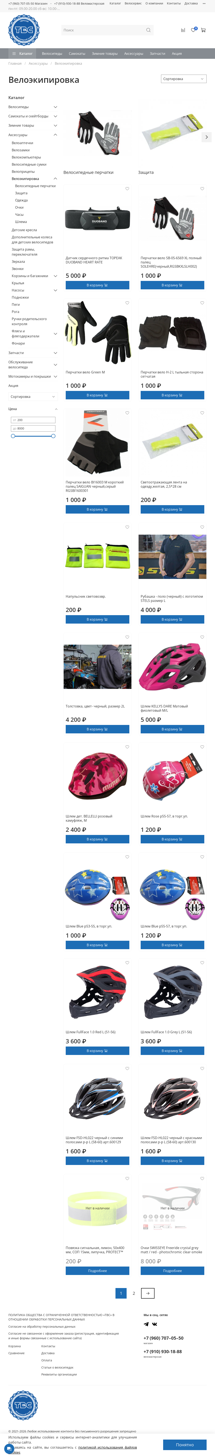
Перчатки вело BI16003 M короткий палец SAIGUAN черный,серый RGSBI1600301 (95, 486)
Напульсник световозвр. (86, 596)
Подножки (20, 297)
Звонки (18, 268)
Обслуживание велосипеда (20, 364)
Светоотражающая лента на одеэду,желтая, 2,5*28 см (164, 484)
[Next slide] (207, 137)
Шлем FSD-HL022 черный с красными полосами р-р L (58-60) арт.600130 (171, 1139)
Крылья (18, 283)
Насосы (18, 290)
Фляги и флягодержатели (25, 333)
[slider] (13, 436)
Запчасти (157, 53)
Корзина (14, 1346)
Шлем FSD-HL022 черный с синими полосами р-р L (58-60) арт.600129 (94, 1139)
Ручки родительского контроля (29, 321)
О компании (154, 3)
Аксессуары (133, 53)
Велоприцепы (23, 171)
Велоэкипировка (25, 178)
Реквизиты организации (59, 1374)
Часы (19, 214)
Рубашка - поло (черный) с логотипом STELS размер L (172, 598)
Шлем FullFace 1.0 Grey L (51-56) (166, 1032)
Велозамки (21, 150)
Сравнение (16, 1353)
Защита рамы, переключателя (24, 252)
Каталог (115, 3)
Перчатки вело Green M (85, 372)
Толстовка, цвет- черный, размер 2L (95, 706)
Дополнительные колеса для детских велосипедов (32, 239)
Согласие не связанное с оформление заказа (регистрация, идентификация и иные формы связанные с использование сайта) (63, 1335)
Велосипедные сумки (29, 164)
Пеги (16, 304)
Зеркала (18, 261)
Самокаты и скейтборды (28, 116)
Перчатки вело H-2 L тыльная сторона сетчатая (172, 374)
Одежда (21, 200)
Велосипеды (52, 53)
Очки (19, 207)
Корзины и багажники (30, 276)
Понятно (185, 1445)
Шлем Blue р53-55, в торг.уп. (89, 926)
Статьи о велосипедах (57, 1367)
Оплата (46, 1360)
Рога (15, 311)
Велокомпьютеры (26, 157)
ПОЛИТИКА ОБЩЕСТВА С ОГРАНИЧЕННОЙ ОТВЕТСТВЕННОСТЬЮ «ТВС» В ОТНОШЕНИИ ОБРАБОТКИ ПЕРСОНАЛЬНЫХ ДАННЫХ (61, 1317)
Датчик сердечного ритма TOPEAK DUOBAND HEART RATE (94, 260)
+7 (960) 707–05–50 (164, 1338)
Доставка (191, 3)
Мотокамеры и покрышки (29, 376)
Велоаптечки (22, 143)
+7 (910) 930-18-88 (163, 1351)
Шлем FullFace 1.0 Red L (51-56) (90, 1032)
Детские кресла (24, 230)
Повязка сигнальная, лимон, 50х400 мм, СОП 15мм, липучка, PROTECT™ (95, 1249)
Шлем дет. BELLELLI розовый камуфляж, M (89, 818)
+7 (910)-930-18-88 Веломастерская (79, 3)
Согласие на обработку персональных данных (41, 1326)
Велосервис (133, 3)
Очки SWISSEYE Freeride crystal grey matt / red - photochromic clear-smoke (171, 1249)
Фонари (18, 343)
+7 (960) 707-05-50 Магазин (27, 3)
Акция (177, 53)
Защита (21, 193)
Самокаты (77, 53)
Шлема (21, 221)
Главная (15, 63)
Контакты (174, 3)
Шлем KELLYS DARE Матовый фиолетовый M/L (164, 708)
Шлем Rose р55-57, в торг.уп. (164, 816)
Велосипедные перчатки (35, 186)
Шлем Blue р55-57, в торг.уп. (164, 926)
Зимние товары (105, 53)
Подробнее (97, 1270)
